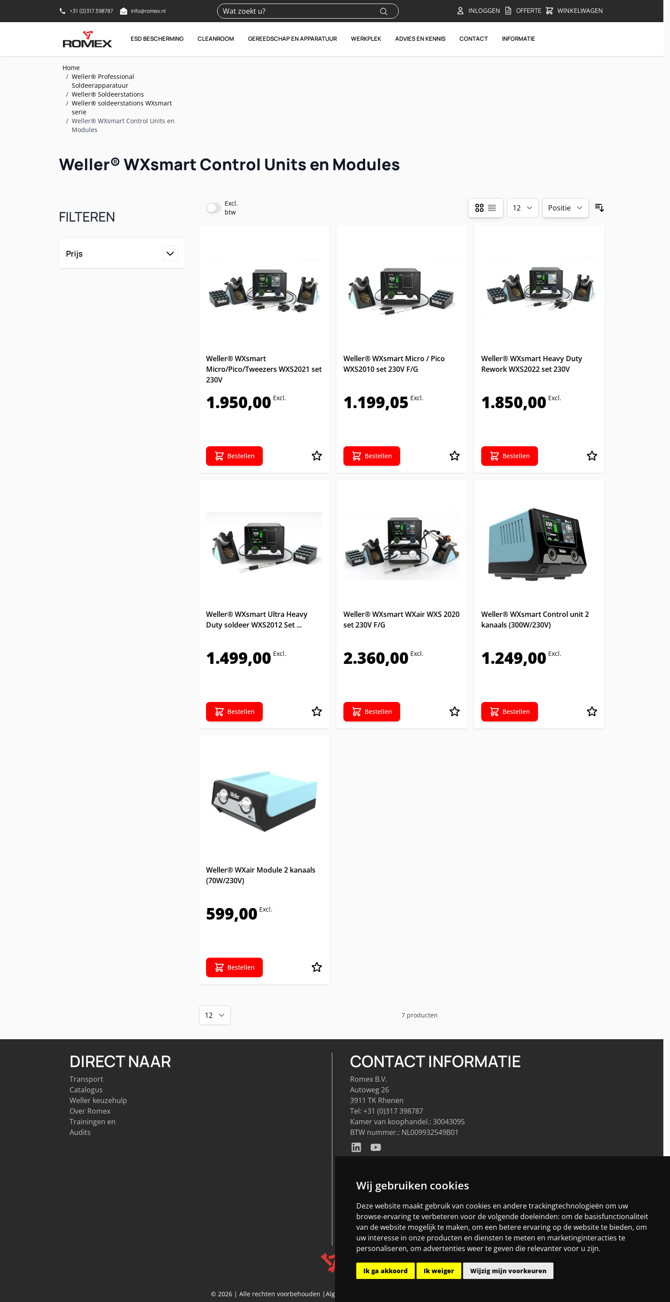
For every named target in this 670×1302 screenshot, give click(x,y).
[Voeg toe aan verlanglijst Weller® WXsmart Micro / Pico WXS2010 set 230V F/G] (454, 456)
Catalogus (86, 1090)
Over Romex (90, 1111)
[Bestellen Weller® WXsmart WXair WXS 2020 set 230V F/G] (371, 711)
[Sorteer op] (565, 208)
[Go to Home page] (88, 39)
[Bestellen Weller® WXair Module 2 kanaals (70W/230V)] (234, 967)
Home (71, 67)
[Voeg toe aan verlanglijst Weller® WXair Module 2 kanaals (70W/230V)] (317, 967)
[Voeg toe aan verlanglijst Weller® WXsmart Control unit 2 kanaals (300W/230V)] (592, 711)
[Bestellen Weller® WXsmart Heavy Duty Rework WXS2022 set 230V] (509, 456)
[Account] (478, 10)
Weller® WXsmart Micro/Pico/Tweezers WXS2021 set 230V (264, 369)
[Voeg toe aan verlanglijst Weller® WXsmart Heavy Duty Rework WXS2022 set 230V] (592, 456)
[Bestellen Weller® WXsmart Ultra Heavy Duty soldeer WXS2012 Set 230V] (234, 711)
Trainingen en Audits (93, 1127)
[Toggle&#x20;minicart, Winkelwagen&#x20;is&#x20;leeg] (574, 11)
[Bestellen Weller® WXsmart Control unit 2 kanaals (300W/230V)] (509, 711)
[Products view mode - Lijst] (492, 208)
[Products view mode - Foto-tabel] (479, 208)
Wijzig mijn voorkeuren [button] (508, 1271)
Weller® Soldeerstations (108, 94)
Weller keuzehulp (98, 1100)
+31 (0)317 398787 (393, 1111)
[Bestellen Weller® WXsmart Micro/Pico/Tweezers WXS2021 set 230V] (234, 456)
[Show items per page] (523, 208)
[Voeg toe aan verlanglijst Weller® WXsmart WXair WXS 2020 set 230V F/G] (454, 711)
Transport (86, 1079)
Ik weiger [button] (439, 1271)
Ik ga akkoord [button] (385, 1271)
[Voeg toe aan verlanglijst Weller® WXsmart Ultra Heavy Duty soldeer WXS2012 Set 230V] (317, 711)
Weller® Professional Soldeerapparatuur (103, 81)
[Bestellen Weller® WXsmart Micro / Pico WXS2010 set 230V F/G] (371, 456)
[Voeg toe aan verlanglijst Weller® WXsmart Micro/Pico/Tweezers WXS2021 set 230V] (317, 456)
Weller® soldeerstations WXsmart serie (122, 107)
